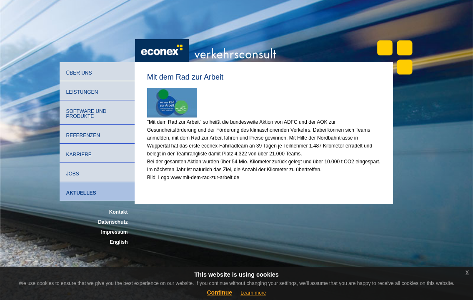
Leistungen (82, 92)
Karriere (79, 155)
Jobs (72, 174)
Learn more (253, 293)
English (119, 242)
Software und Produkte (86, 113)
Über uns (79, 73)
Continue (219, 292)
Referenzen (83, 135)
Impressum (114, 232)
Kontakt (118, 212)
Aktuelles (81, 193)
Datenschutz (113, 222)
